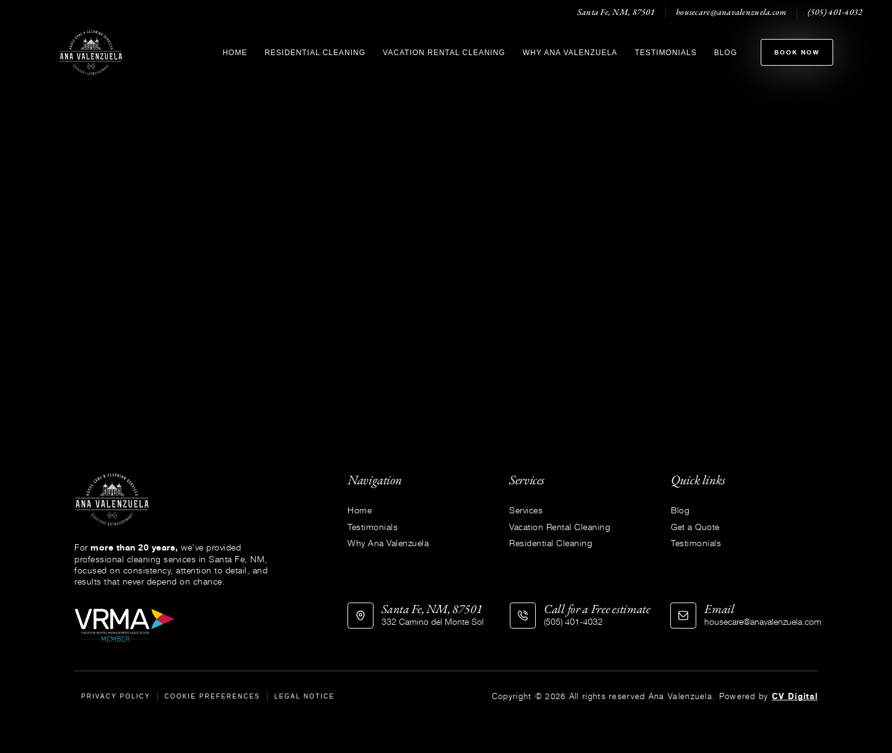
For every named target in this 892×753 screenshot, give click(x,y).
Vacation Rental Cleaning (444, 52)
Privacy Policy (116, 696)
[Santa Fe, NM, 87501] (361, 616)
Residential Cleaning (315, 52)
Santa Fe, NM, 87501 (432, 609)
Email (719, 609)
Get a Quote (695, 526)
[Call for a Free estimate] (523, 616)
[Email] (683, 616)
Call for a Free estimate (597, 609)
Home (234, 52)
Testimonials (666, 52)
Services (526, 509)
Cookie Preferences (213, 696)
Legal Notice (304, 696)
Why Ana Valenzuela (570, 52)
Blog (725, 52)
